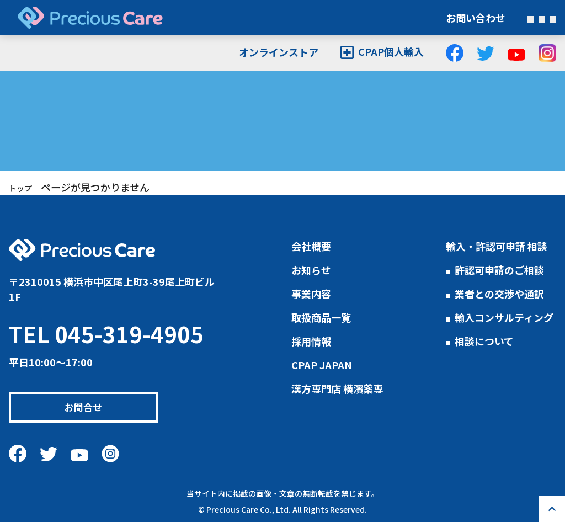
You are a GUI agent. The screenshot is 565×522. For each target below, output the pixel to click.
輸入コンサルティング (504, 317)
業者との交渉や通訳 (499, 293)
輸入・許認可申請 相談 (496, 246)
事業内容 (311, 293)
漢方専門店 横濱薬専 (337, 388)
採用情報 (311, 341)
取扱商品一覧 (321, 317)
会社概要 (311, 246)
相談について (484, 341)
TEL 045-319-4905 (106, 334)
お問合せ (88, 407)
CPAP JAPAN (321, 365)
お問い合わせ (475, 17)
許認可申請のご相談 (499, 270)
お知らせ (311, 270)
